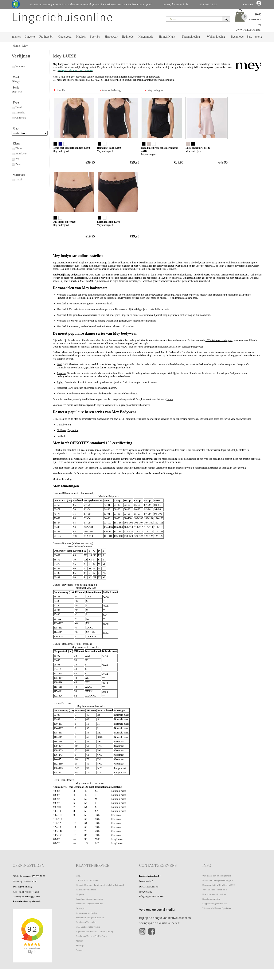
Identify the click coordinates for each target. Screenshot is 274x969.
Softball (61, 436)
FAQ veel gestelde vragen (88, 926)
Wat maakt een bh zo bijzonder (216, 875)
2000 (59, 364)
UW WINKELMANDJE (248, 29)
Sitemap (79, 945)
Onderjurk (19, 117)
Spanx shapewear (141, 404)
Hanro (170, 399)
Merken (79, 940)
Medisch (81, 36)
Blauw (17, 148)
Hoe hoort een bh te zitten (214, 894)
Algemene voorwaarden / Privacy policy (94, 931)
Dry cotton (72, 430)
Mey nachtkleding (111, 90)
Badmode (128, 36)
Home (16, 45)
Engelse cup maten (211, 899)
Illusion (61, 393)
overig (258, 36)
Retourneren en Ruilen (86, 913)
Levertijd (80, 908)
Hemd (16, 107)
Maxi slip (18, 112)
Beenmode (237, 36)
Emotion (61, 373)
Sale (249, 36)
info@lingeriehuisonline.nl (161, 79)
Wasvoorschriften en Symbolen (216, 908)
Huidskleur (19, 153)
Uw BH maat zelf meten (87, 880)
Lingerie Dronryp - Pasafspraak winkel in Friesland (100, 885)
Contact (79, 950)
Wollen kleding (216, 36)
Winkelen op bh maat (86, 889)
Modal (17, 179)
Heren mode (145, 36)
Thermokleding (191, 36)
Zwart (16, 164)
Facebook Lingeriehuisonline (89, 903)
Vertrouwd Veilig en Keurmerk (90, 917)
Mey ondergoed (155, 90)
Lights (60, 382)
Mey (25, 45)
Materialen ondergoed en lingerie (217, 880)
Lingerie (30, 36)
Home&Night (167, 36)
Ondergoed (64, 36)
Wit (15, 158)
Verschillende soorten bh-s (214, 889)
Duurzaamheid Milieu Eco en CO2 (218, 885)
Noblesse (61, 387)
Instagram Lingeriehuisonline (89, 899)
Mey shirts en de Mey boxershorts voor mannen (80, 418)
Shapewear (111, 36)
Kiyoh (32, 952)
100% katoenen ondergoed (219, 340)
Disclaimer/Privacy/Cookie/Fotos (91, 936)
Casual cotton (64, 424)
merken (16, 36)
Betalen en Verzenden (86, 922)
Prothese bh (46, 36)
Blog (78, 875)
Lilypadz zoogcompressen (214, 903)
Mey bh (61, 90)
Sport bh (95, 36)
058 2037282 (92, 79)
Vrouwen (18, 66)
